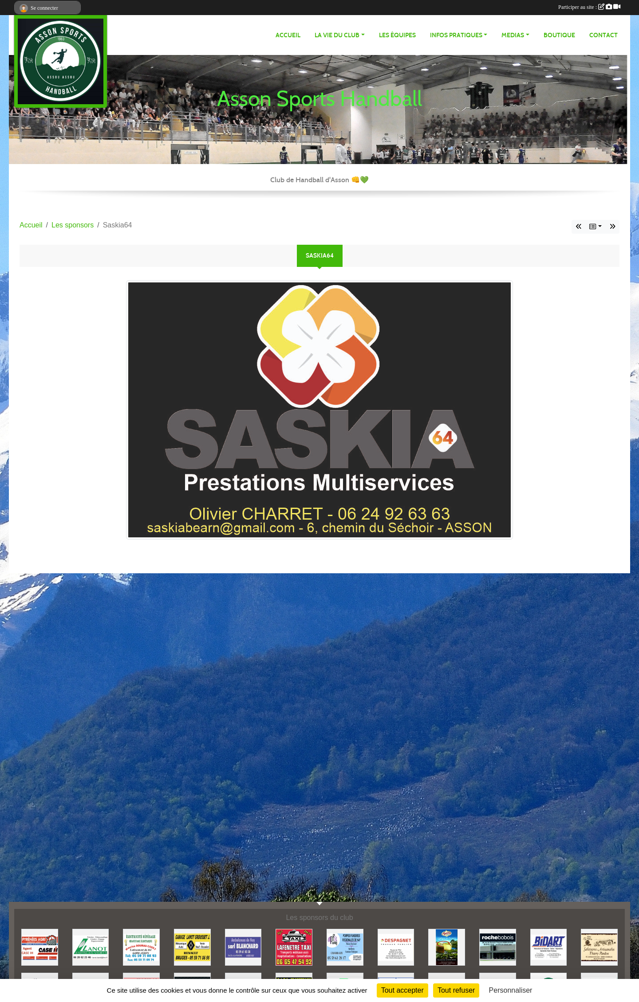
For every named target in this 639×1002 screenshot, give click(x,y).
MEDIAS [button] (512, 35)
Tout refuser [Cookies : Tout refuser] (456, 990)
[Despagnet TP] (396, 947)
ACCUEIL (288, 35)
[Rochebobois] (497, 947)
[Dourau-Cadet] (141, 947)
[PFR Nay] (345, 947)
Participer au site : (589, 7)
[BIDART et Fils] (548, 947)
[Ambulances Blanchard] (243, 947)
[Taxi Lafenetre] (294, 947)
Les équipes (397, 35)
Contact (603, 35)
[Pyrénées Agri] (39, 947)
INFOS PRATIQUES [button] (456, 35)
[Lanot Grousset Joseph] (192, 947)
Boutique (559, 35)
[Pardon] (599, 947)
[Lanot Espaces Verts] (90, 947)
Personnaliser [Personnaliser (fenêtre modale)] (510, 990)
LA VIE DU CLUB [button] (337, 35)
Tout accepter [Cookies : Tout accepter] (402, 990)
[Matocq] (446, 947)
